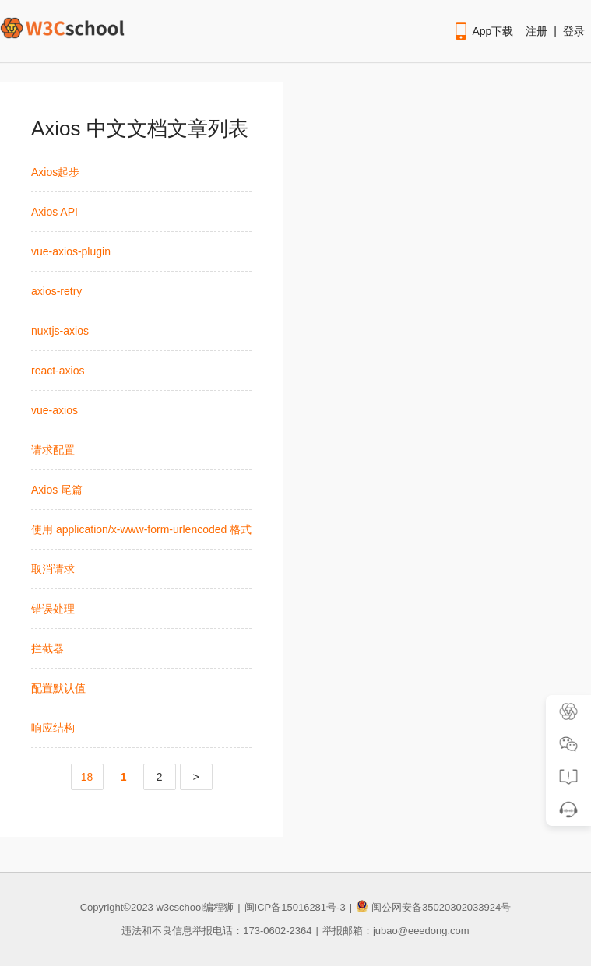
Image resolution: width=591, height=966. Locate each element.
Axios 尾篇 (57, 489)
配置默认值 (58, 688)
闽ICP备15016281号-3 (295, 907)
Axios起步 (55, 172)
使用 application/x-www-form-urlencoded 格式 (141, 529)
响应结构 (53, 728)
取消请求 (53, 569)
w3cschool (179, 907)
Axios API (54, 211)
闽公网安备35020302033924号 (433, 907)
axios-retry (56, 291)
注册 (536, 31)
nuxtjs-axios (60, 331)
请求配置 (53, 450)
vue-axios (54, 410)
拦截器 (47, 648)
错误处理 (53, 608)
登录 (574, 31)
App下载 (482, 31)
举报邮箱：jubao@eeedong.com (396, 930)
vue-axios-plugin (71, 251)
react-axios (57, 370)
